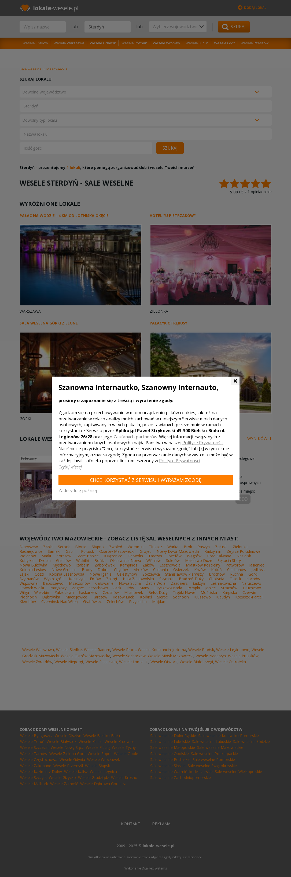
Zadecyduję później (77, 490)
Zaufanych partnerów (135, 437)
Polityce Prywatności (202, 443)
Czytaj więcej (70, 467)
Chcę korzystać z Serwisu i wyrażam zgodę (145, 480)
